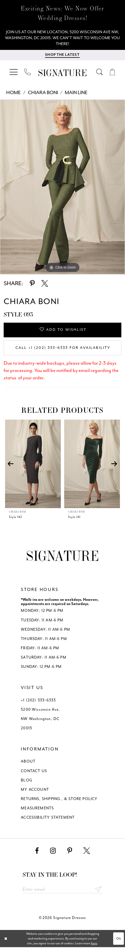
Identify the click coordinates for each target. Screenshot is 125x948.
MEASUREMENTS (37, 809)
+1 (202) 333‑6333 (38, 700)
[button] (14, 72)
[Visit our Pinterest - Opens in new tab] (69, 851)
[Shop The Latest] (62, 55)
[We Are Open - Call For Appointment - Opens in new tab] (62, 38)
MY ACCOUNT (35, 790)
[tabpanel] (62, 187)
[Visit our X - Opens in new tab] (86, 851)
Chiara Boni (43, 93)
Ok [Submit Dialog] (118, 939)
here (94, 944)
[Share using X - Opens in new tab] (44, 284)
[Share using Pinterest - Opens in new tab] (32, 284)
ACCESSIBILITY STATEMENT (48, 818)
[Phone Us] (27, 72)
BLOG (26, 780)
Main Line (76, 93)
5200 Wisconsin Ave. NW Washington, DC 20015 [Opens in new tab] (40, 719)
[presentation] (33, 464)
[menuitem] (14, 72)
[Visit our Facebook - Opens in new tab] (37, 851)
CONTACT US (34, 771)
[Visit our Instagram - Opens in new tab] (53, 851)
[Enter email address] (62, 890)
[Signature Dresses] (62, 73)
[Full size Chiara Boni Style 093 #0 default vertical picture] (62, 187)
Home (13, 93)
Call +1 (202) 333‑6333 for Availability (63, 348)
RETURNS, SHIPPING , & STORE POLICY (59, 799)
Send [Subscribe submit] (98, 890)
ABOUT (28, 762)
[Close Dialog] (5, 939)
